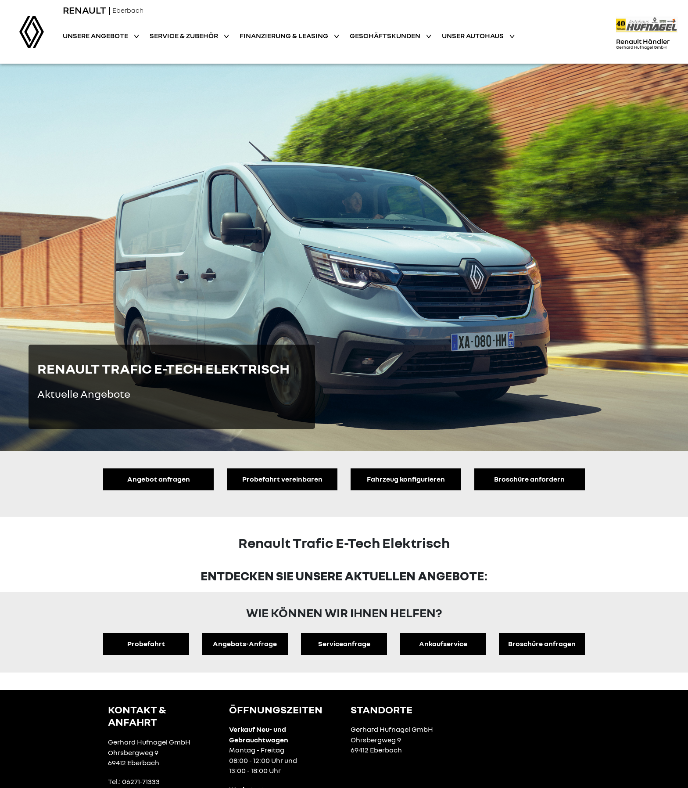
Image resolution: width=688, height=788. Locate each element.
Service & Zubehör (184, 35)
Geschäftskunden (386, 35)
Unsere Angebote (96, 35)
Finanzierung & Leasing (285, 35)
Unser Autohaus (473, 35)
